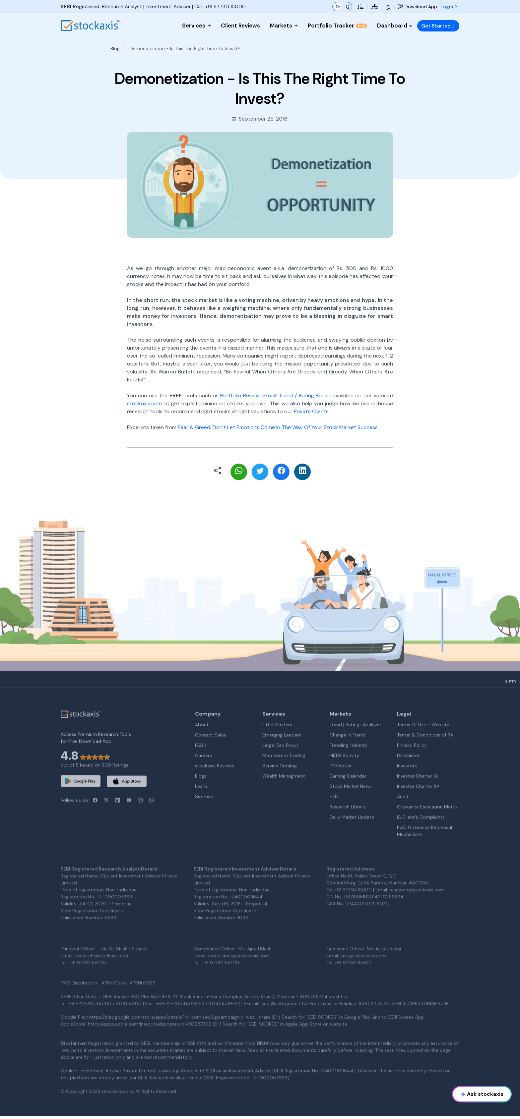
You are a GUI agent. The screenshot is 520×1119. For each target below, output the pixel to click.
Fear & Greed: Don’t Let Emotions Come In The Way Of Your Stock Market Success (278, 427)
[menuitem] (410, 26)
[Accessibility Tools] (388, 7)
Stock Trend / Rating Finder (297, 395)
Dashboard (394, 25)
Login (449, 7)
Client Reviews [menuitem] (240, 25)
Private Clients (311, 411)
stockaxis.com (144, 403)
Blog (115, 48)
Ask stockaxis (482, 1094)
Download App (417, 6)
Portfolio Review (240, 395)
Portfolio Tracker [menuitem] (337, 25)
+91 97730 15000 (225, 6)
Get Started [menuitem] (438, 26)
